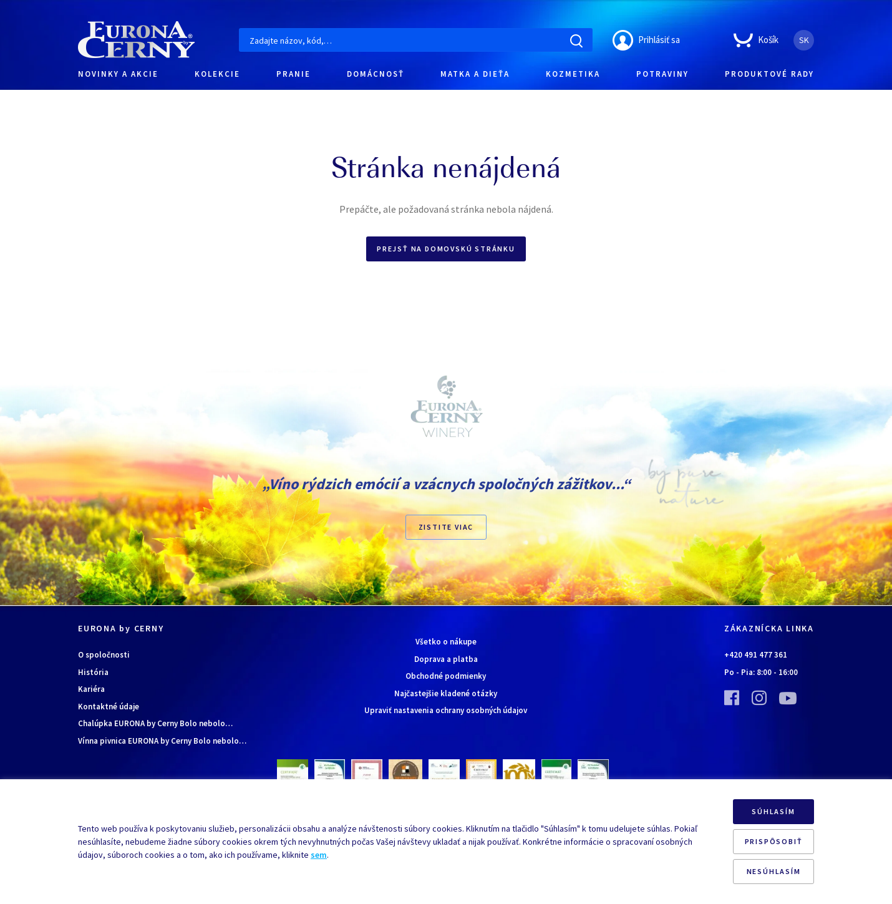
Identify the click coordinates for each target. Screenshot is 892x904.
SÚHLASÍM (773, 811)
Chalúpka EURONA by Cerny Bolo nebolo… (155, 723)
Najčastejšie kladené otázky (445, 693)
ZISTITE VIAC (446, 527)
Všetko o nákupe (446, 641)
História (93, 672)
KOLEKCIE (217, 74)
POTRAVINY (662, 74)
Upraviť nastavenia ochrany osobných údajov (445, 710)
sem (319, 854)
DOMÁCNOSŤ (375, 74)
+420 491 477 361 (755, 654)
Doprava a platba (446, 659)
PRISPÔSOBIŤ (774, 841)
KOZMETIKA (573, 74)
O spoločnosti (104, 654)
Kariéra (91, 689)
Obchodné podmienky (445, 676)
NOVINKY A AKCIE (118, 74)
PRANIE (293, 74)
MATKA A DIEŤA (475, 74)
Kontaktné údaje (108, 706)
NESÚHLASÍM (774, 871)
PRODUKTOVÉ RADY (769, 74)
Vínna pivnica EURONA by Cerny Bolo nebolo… (162, 741)
